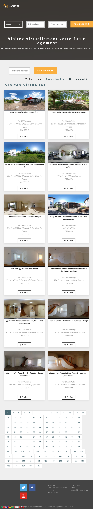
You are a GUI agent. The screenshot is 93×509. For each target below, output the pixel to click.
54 (27, 432)
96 (66, 447)
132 (8, 466)
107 (66, 451)
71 (60, 437)
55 (34, 432)
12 (70, 413)
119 (75, 456)
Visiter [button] (24, 136)
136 (38, 466)
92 (40, 447)
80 (40, 442)
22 (53, 418)
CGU (44, 507)
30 (27, 422)
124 (30, 461)
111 (16, 456)
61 (72, 432)
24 (66, 418)
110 (8, 456)
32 (40, 422)
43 (34, 427)
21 (47, 418)
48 (66, 427)
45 (47, 427)
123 (23, 461)
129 (67, 461)
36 (66, 422)
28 (15, 422)
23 (60, 418)
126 (45, 461)
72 (66, 437)
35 (60, 422)
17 (21, 418)
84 (66, 442)
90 (27, 447)
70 (53, 437)
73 (72, 437)
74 (79, 437)
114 (38, 456)
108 (74, 451)
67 (34, 437)
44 (40, 427)
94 (53, 447)
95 (60, 447)
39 (8, 427)
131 (82, 461)
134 (23, 466)
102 (29, 451)
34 (53, 422)
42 (27, 427)
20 (40, 418)
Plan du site (68, 507)
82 (53, 442)
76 (15, 442)
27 (8, 422)
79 (34, 442)
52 (15, 432)
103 (37, 451)
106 (59, 451)
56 (40, 432)
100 (15, 451)
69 (47, 437)
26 (79, 418)
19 (34, 418)
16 (15, 418)
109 (81, 451)
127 (53, 461)
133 (16, 466)
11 (64, 413)
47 (60, 427)
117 (60, 456)
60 (66, 432)
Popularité (55, 79)
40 (15, 427)
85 (72, 442)
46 (53, 427)
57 (47, 432)
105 (52, 451)
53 (21, 432)
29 (21, 422)
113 (30, 456)
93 (47, 447)
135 (30, 466)
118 (67, 456)
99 (8, 451)
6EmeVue (14, 5)
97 (72, 447)
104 (44, 451)
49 (72, 427)
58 (53, 432)
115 (45, 456)
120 (82, 456)
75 (8, 442)
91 (34, 447)
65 (21, 437)
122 (16, 461)
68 (40, 437)
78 (27, 442)
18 (27, 418)
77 (21, 442)
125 (38, 461)
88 (15, 447)
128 (60, 461)
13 (77, 413)
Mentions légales (55, 507)
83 (60, 442)
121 (8, 461)
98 (79, 447)
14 (83, 413)
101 (22, 451)
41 (21, 427)
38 (79, 422)
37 (72, 422)
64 (15, 437)
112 (23, 456)
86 (79, 442)
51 (8, 432)
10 (57, 413)
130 (75, 461)
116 (53, 456)
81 (47, 442)
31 (34, 422)
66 (27, 437)
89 (21, 447)
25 (72, 418)
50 (79, 427)
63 (8, 437)
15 (8, 418)
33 (47, 422)
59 (60, 432)
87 (8, 447)
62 (79, 432)
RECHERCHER (45, 71)
